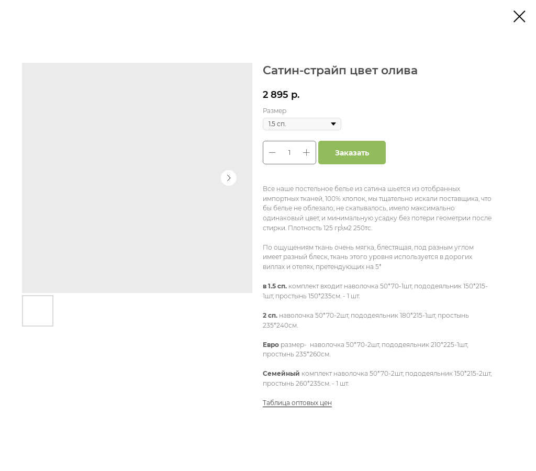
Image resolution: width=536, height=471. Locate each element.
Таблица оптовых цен (297, 403)
